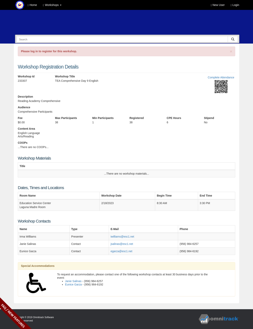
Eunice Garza (73, 284)
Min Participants (103, 118)
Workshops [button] (52, 5)
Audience (24, 107)
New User (218, 5)
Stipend (209, 118)
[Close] (231, 51)
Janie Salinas (73, 281)
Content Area (26, 128)
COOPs (22, 142)
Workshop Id (26, 76)
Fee (20, 118)
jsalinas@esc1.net (121, 243)
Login (235, 5)
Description (25, 96)
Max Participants (66, 118)
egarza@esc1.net (121, 251)
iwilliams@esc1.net (122, 236)
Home (32, 5)
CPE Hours (174, 118)
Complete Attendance (221, 77)
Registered (136, 118)
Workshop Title (65, 76)
